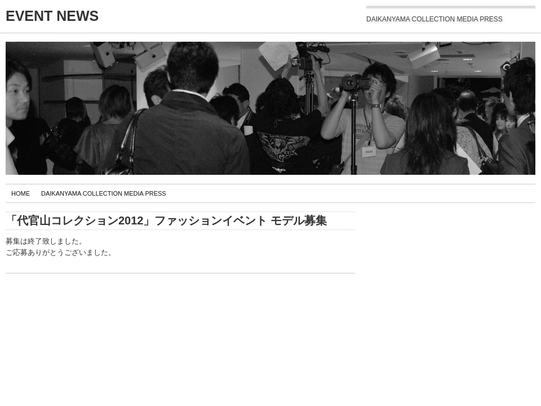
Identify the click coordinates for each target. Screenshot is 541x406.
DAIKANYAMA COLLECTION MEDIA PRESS (103, 193)
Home (20, 193)
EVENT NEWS (52, 16)
